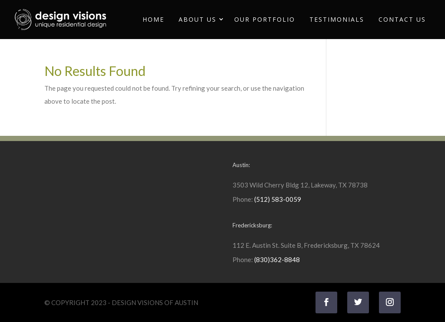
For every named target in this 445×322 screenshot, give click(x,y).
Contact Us (402, 19)
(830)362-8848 (277, 259)
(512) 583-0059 (277, 199)
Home (153, 19)
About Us (197, 19)
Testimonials (336, 19)
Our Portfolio (264, 19)
